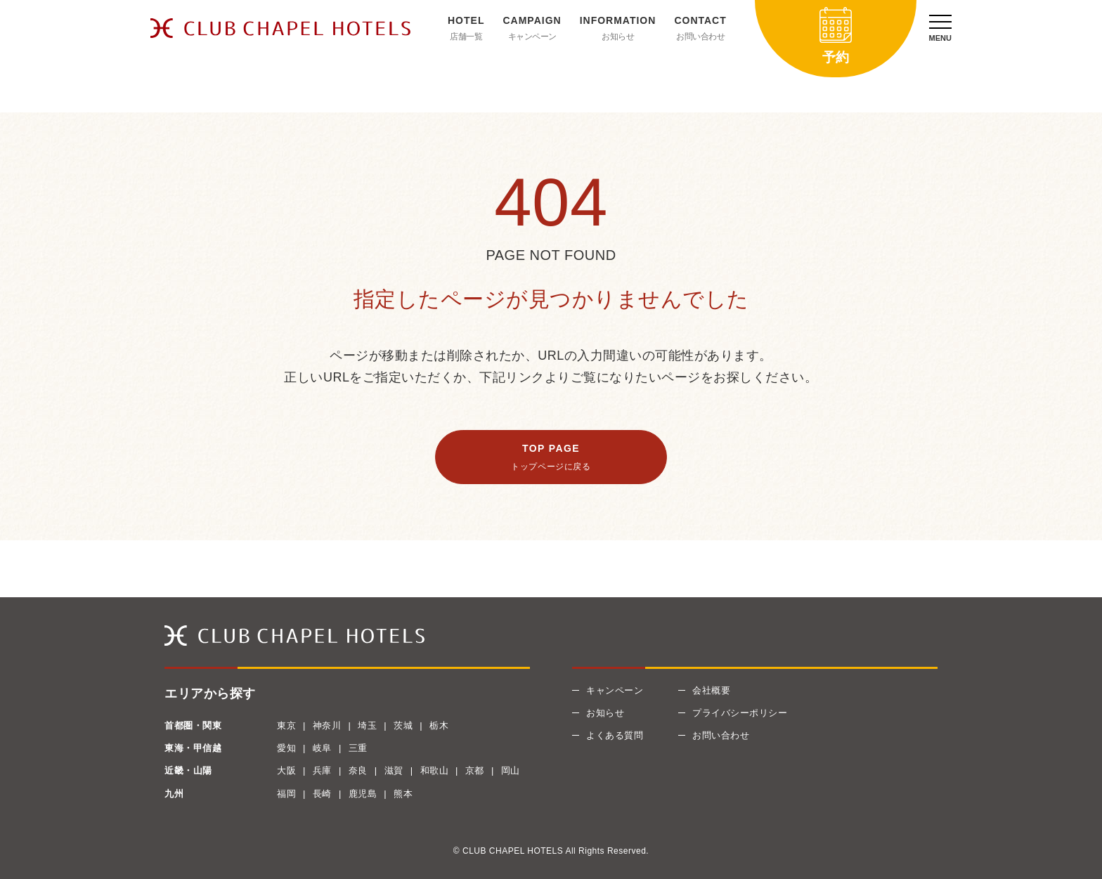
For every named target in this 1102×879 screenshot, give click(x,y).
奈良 (358, 770)
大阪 (286, 770)
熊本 (403, 793)
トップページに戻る (550, 466)
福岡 (286, 793)
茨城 (403, 725)
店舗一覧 (466, 36)
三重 (358, 748)
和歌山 (434, 770)
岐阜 (322, 748)
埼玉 (367, 725)
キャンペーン (532, 36)
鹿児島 (363, 793)
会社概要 (711, 690)
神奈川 (327, 725)
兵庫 (322, 770)
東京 (286, 725)
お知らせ (618, 36)
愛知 (286, 748)
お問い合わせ (700, 36)
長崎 (322, 793)
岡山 (510, 770)
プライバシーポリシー (739, 713)
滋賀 (393, 770)
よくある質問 (614, 735)
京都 (474, 770)
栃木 (438, 725)
